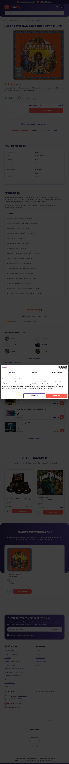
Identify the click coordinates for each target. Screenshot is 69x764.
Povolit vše (56, 395)
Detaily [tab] (34, 372)
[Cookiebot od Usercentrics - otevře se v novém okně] (59, 367)
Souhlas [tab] (12, 372)
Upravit (34, 395)
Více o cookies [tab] (57, 372)
